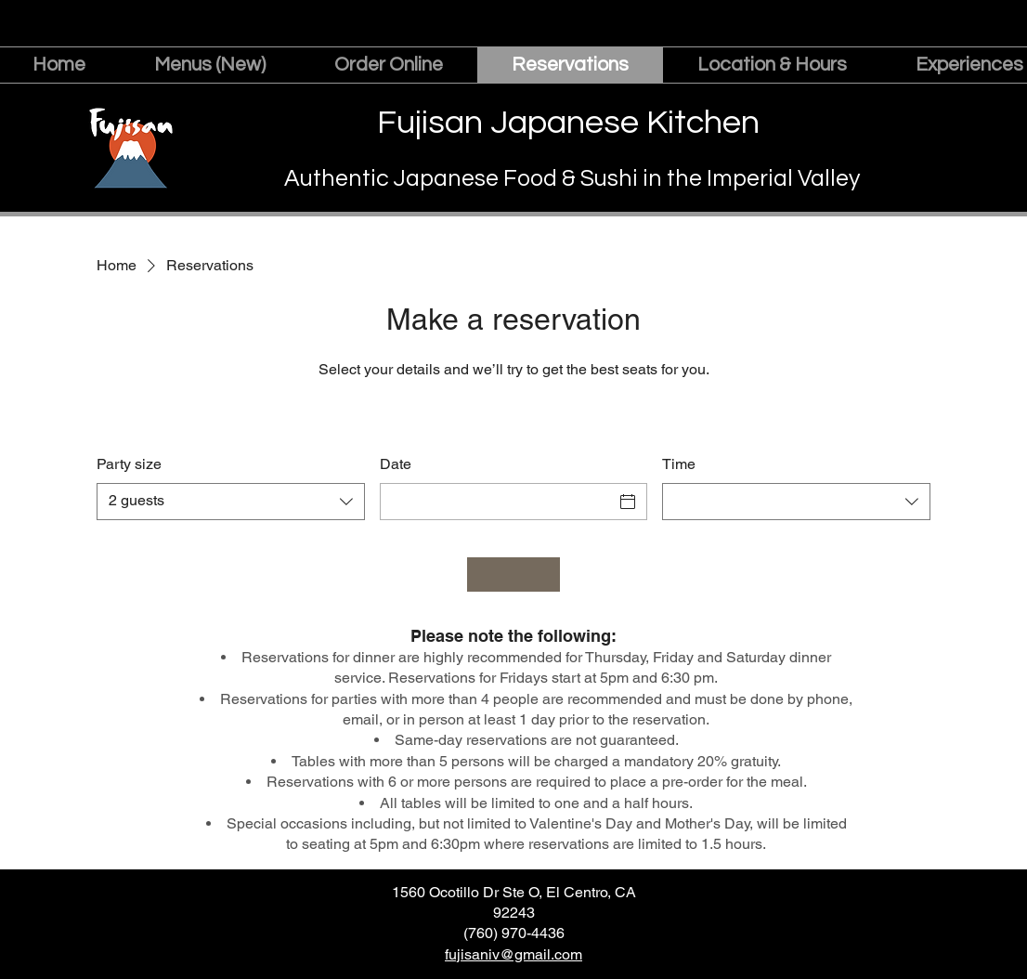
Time (679, 464)
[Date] (497, 501)
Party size (129, 464)
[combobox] (231, 501)
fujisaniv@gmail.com (513, 954)
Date (395, 464)
